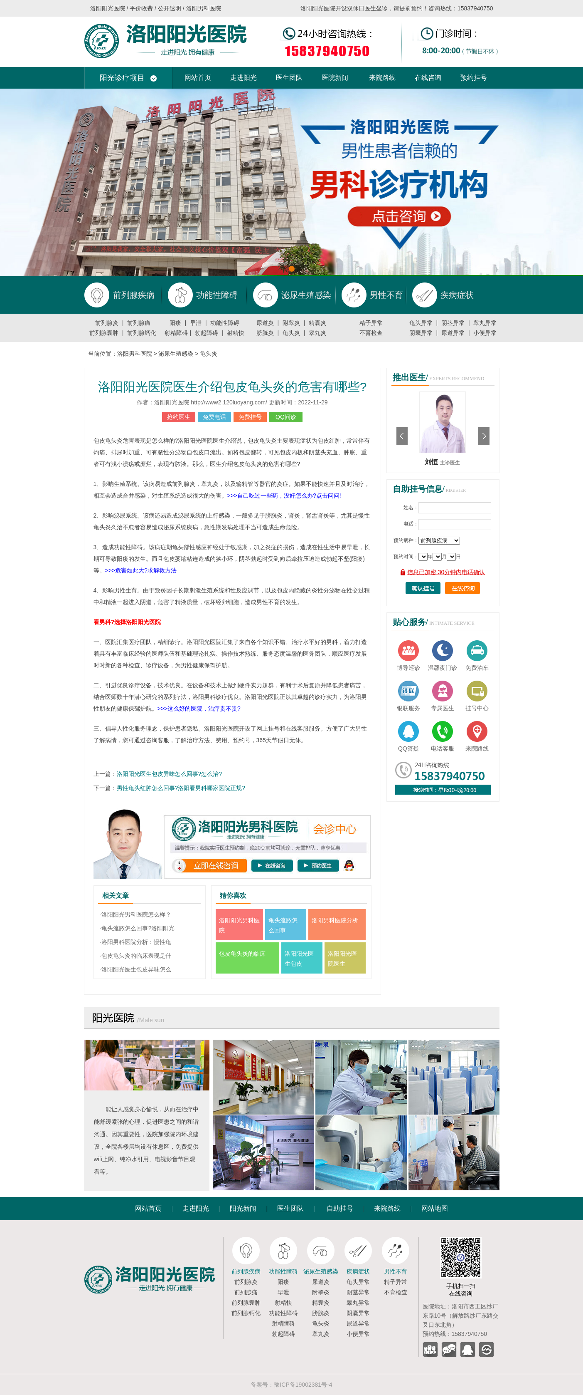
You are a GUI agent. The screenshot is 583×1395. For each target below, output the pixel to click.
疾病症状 (358, 1271)
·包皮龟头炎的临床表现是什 (136, 955)
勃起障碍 (206, 333)
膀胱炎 (265, 333)
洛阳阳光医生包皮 (299, 958)
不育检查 (371, 333)
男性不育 (395, 1271)
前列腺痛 (138, 323)
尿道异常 (453, 333)
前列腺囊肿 (103, 333)
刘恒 (432, 462)
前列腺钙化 (141, 333)
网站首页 (197, 77)
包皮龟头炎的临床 (242, 953)
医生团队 (289, 77)
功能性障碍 (224, 323)
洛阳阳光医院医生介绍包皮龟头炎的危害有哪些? (232, 387)
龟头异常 (421, 323)
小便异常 (485, 333)
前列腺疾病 (246, 1271)
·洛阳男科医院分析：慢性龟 (136, 942)
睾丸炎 (317, 333)
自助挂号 (340, 1208)
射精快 (235, 333)
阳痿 (175, 323)
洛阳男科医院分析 (335, 920)
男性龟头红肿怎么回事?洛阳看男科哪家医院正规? (181, 788)
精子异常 (371, 323)
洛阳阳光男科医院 (239, 925)
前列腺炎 (106, 323)
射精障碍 (176, 333)
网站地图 (434, 1208)
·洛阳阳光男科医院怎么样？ (136, 914)
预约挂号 (473, 77)
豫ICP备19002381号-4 (303, 1384)
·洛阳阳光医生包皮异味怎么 (136, 969)
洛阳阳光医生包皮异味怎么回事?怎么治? (169, 774)
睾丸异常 (485, 323)
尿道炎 (265, 323)
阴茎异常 (453, 323)
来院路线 (382, 77)
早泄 (196, 323)
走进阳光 (243, 77)
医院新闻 (335, 77)
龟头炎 (291, 333)
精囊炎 (317, 323)
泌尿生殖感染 (175, 353)
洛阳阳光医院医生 (342, 958)
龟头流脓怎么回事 (283, 925)
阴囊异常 (421, 333)
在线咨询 (428, 77)
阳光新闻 (243, 1208)
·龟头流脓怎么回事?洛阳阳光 (137, 928)
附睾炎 (291, 323)
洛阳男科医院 (134, 353)
